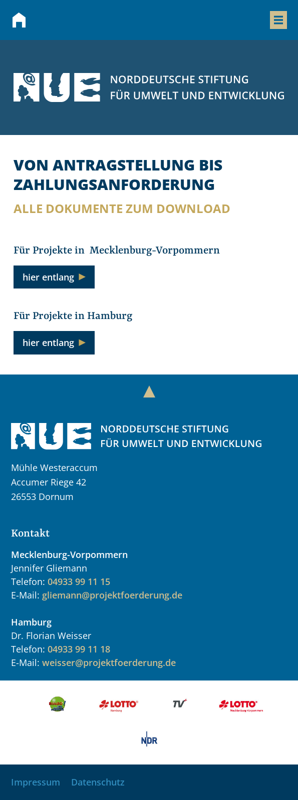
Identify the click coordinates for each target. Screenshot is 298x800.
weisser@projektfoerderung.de (109, 662)
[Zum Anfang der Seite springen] (149, 392)
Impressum (35, 782)
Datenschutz (98, 782)
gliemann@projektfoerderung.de (112, 595)
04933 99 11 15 (79, 582)
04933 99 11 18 (79, 649)
